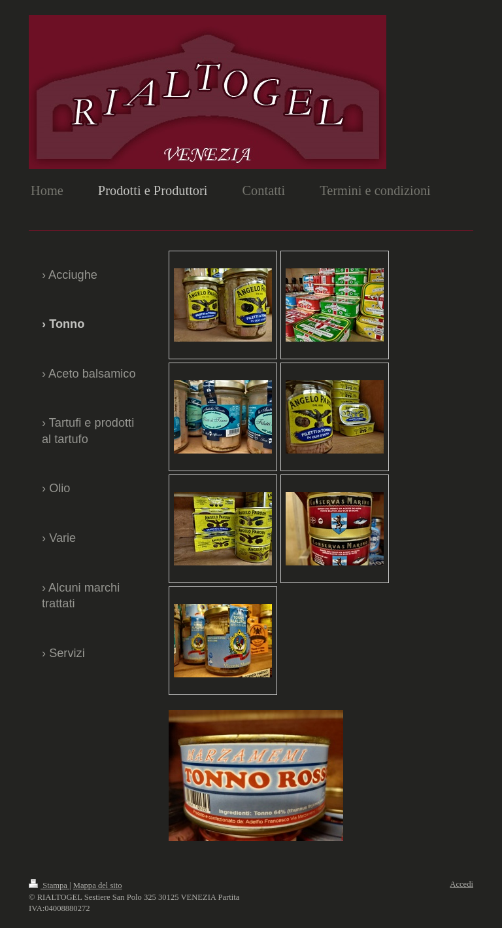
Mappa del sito (97, 885)
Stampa (49, 885)
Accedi (461, 884)
